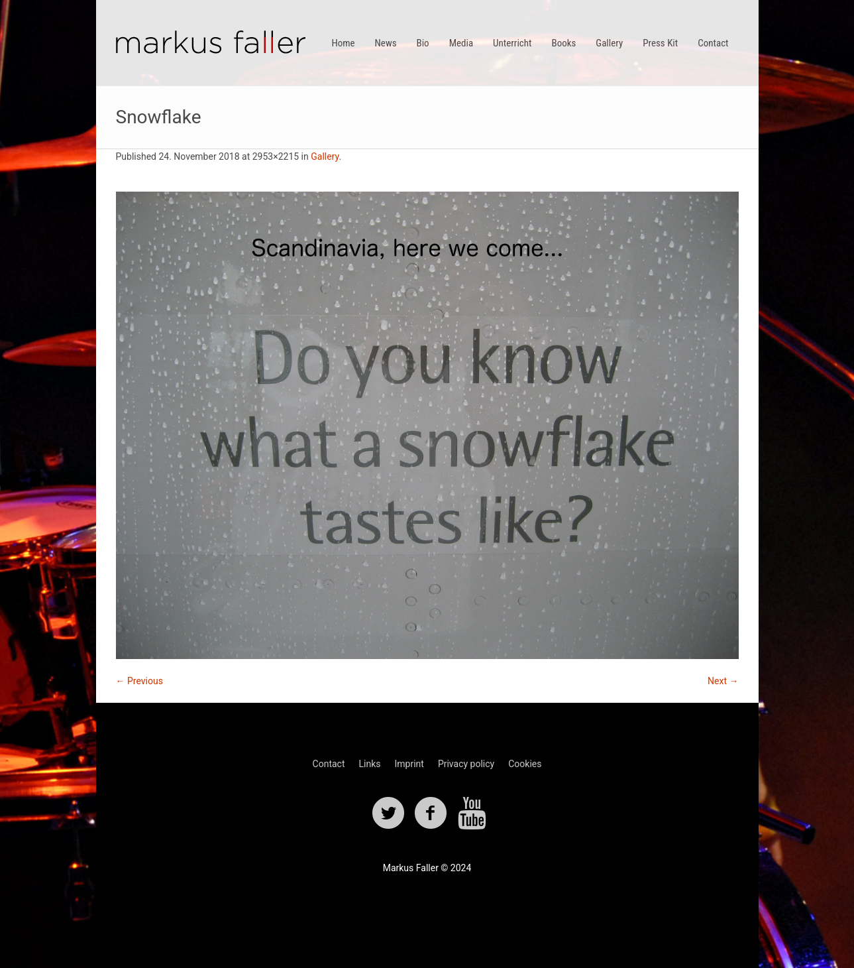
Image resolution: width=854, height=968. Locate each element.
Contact (329, 763)
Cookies (524, 763)
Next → (723, 681)
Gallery (325, 156)
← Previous (139, 681)
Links (369, 763)
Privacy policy (466, 763)
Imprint (408, 763)
